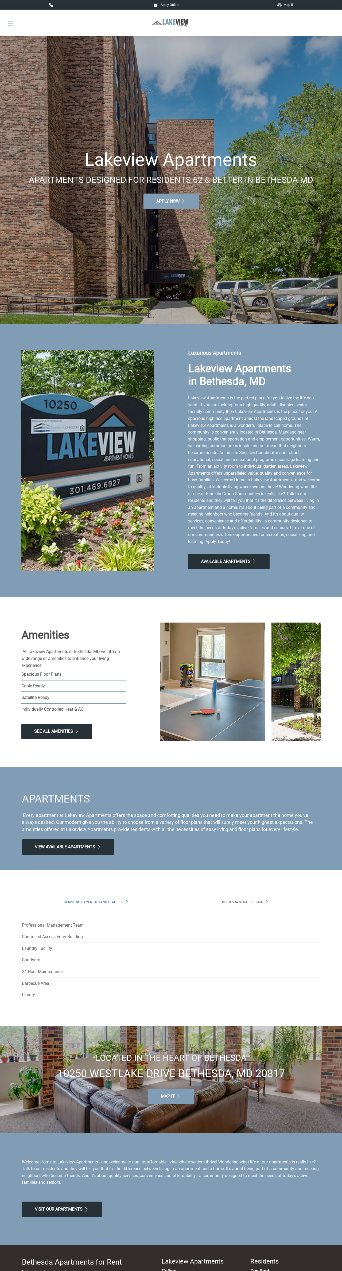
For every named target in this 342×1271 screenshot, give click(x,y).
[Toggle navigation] (10, 22)
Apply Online (166, 5)
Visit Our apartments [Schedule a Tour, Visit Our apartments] (62, 1209)
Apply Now (171, 201)
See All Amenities (56, 731)
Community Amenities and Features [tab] (96, 901)
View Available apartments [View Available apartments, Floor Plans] (68, 846)
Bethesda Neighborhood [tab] (245, 901)
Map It (285, 5)
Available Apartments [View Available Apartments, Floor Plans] (229, 561)
